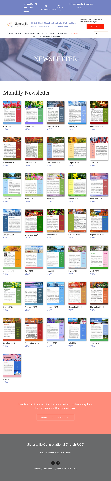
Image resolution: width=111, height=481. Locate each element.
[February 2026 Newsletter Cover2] (55, 102)
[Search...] (101, 33)
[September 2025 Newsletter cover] (55, 138)
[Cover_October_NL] (12, 319)
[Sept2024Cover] (99, 210)
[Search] (96, 33)
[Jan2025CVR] (12, 210)
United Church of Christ (40, 26)
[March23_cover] (12, 283)
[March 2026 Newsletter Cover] (33, 102)
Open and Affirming (63, 26)
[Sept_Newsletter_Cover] (33, 319)
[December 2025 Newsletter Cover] (99, 102)
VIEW (5, 129)
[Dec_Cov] (33, 210)
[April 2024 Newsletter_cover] (99, 246)
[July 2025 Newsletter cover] (99, 138)
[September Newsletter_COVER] (55, 319)
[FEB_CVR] (99, 174)
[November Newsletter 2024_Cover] (55, 210)
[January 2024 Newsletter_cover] (55, 283)
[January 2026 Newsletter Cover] (77, 102)
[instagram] (58, 463)
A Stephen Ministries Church (66, 23)
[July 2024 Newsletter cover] (33, 246)
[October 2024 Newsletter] (77, 210)
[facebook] (53, 463)
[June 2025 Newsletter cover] (12, 174)
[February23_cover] (33, 283)
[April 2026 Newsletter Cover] (12, 102)
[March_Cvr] (77, 174)
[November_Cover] (99, 283)
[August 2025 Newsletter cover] (77, 138)
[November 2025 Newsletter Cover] (12, 138)
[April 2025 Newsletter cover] (55, 174)
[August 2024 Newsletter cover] (12, 246)
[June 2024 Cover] (55, 246)
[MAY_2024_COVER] (77, 246)
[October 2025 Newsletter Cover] (33, 138)
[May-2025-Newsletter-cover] (33, 174)
